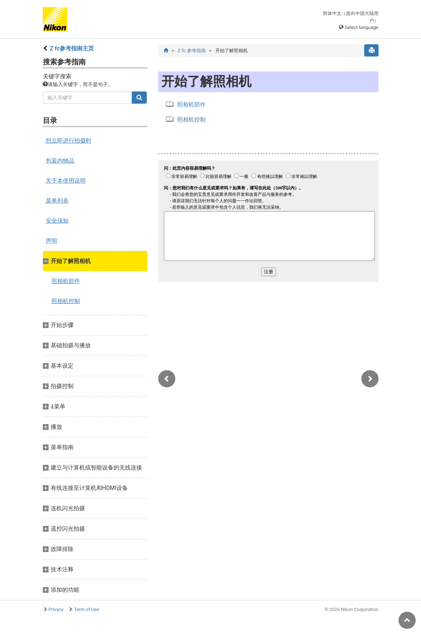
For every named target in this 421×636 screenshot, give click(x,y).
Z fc (191, 50)
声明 (51, 240)
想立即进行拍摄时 (68, 140)
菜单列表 (57, 200)
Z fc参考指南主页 (72, 48)
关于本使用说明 (66, 180)
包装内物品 (60, 160)
